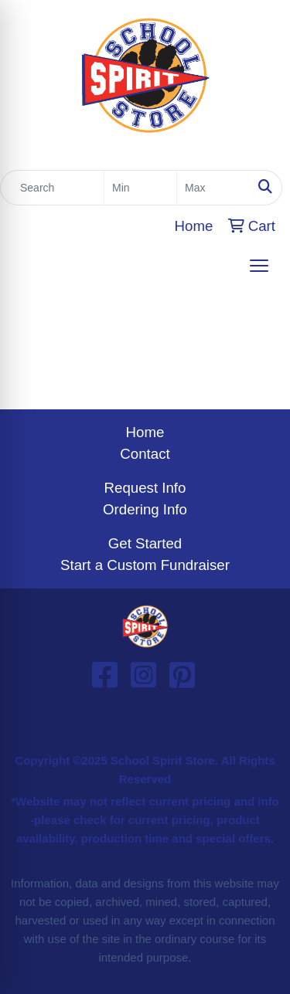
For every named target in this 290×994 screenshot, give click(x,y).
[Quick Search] (52, 187)
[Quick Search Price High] (213, 187)
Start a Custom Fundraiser (145, 565)
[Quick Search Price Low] (140, 187)
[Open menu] (259, 265)
